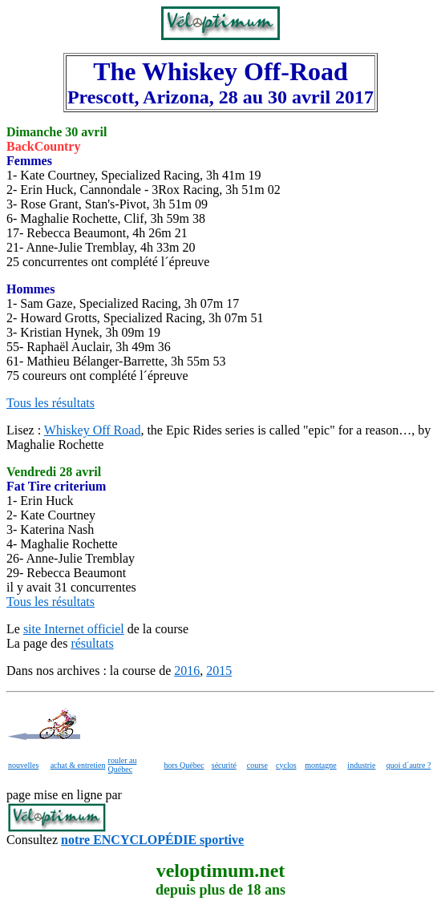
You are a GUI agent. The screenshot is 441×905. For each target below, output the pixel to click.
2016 (187, 670)
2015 (219, 670)
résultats (92, 643)
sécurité (224, 765)
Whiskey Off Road (92, 430)
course (257, 765)
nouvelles (23, 765)
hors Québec (184, 765)
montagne (320, 765)
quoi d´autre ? (408, 765)
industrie (361, 765)
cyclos (286, 765)
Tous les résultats (50, 403)
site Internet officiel (73, 629)
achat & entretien (78, 765)
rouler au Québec (122, 765)
